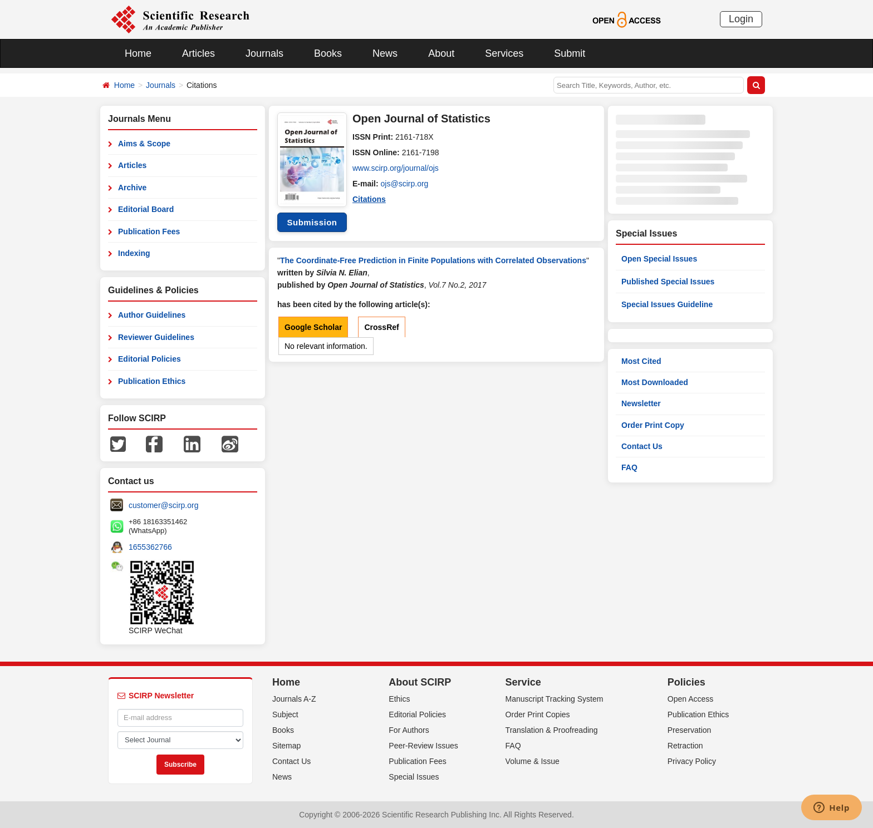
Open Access (691, 698)
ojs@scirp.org (405, 183)
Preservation (690, 730)
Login (741, 18)
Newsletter (641, 403)
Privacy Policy (692, 761)
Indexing (134, 253)
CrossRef (381, 327)
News (385, 53)
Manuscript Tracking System (555, 698)
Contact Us (642, 446)
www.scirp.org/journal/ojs (395, 168)
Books (328, 53)
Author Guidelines (151, 314)
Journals (264, 53)
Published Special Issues (667, 281)
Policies (686, 682)
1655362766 (150, 547)
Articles (198, 53)
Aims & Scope (144, 143)
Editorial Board (146, 209)
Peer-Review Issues (423, 745)
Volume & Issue (533, 761)
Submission (312, 222)
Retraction (685, 745)
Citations (369, 199)
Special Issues (414, 776)
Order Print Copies (538, 714)
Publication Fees (149, 231)
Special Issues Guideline (667, 304)
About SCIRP (420, 682)
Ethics (399, 698)
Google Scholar (313, 327)
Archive (132, 187)
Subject (285, 714)
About (441, 53)
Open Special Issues (659, 258)
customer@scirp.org (163, 505)
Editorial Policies (149, 358)
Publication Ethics (151, 381)
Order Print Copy (652, 425)
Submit (569, 53)
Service (523, 682)
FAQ (629, 467)
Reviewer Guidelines (156, 337)
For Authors (409, 730)
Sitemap (286, 745)
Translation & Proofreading (552, 730)
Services (504, 53)
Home (138, 53)
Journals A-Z (294, 698)
